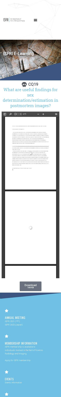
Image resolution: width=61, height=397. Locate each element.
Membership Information (21, 343)
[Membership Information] (6, 336)
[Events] (6, 372)
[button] (35, 20)
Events (9, 379)
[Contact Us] (6, 394)
